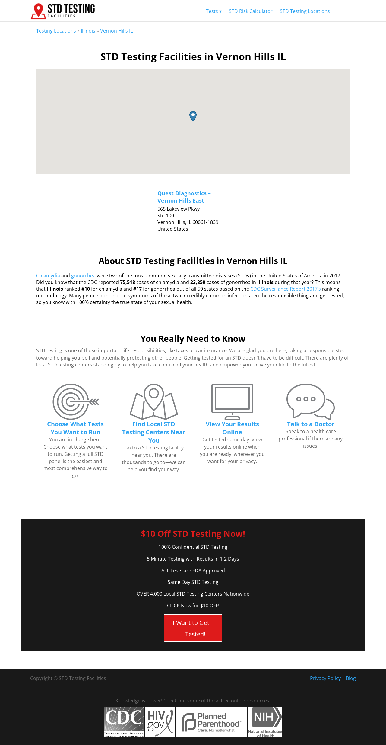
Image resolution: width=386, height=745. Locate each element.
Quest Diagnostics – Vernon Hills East (184, 197)
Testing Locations (56, 30)
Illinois (88, 30)
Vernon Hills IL (116, 30)
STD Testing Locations (305, 11)
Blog (351, 678)
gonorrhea (83, 275)
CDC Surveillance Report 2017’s (285, 289)
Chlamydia (48, 275)
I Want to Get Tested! (191, 628)
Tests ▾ (214, 11)
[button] (193, 116)
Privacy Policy (325, 678)
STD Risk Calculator (251, 11)
